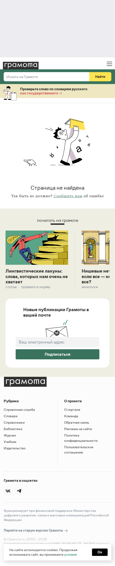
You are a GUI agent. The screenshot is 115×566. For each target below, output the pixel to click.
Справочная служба (19, 410)
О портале (72, 410)
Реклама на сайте (78, 429)
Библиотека (13, 429)
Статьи (11, 287)
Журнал (10, 435)
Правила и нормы (35, 287)
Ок (100, 552)
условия (70, 554)
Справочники (14, 423)
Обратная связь (76, 423)
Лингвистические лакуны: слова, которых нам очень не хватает (34, 277)
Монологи (90, 287)
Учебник (10, 442)
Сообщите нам (68, 196)
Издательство (15, 448)
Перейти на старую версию (36, 530)
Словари (10, 416)
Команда (71, 416)
